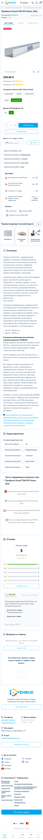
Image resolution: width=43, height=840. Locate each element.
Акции (16, 805)
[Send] (33, 142)
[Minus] (7, 125)
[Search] (37, 3)
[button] (38, 224)
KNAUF (15, 15)
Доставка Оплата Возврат (23, 784)
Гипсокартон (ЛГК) (5, 792)
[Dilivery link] (37, 178)
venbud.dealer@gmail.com (10, 738)
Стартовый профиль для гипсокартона (18, 420)
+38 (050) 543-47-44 (8, 723)
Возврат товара (19, 797)
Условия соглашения (21, 791)
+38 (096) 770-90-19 (8, 720)
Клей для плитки (7, 785)
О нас (16, 781)
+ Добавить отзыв (21, 586)
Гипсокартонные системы (13, 7)
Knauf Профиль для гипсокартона (18, 415)
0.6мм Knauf (16, 100)
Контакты (17, 794)
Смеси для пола (7, 800)
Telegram (26, 759)
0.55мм (19, 94)
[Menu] (2, 2)
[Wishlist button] (33, 72)
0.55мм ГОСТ (29, 94)
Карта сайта (18, 800)
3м (6, 112)
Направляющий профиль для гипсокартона (20, 417)
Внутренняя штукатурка (5, 782)
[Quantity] (11, 125)
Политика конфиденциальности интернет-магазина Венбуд (25, 787)
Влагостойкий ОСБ (6, 796)
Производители (20, 802)
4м (11, 112)
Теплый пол (5, 788)
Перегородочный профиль (14, 423)
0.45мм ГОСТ (9, 94)
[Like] (17, 624)
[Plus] (15, 125)
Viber (25, 762)
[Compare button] (38, 72)
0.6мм (7, 100)
